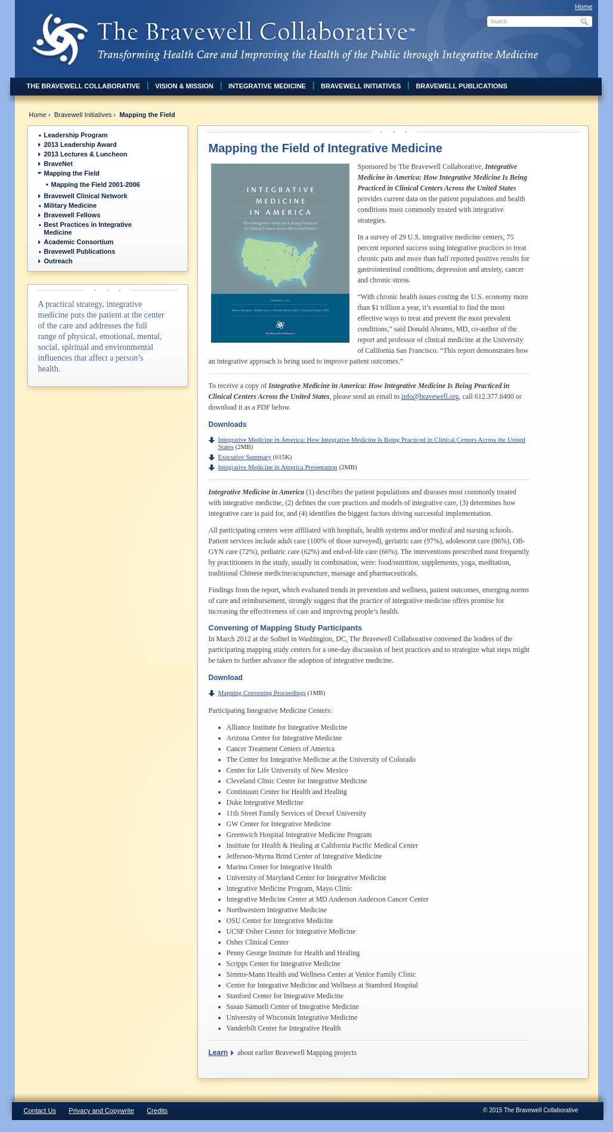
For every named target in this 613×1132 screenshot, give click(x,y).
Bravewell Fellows (72, 215)
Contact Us (40, 1110)
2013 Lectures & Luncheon (86, 154)
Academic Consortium (79, 241)
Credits (157, 1110)
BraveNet (58, 163)
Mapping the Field (72, 173)
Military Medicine (70, 205)
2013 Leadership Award (80, 144)
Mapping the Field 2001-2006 (95, 184)
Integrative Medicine (267, 86)
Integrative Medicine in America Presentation (278, 466)
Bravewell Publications (461, 86)
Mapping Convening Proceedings (262, 692)
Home (583, 6)
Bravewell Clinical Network (86, 195)
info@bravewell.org (430, 396)
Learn (218, 1052)
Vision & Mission (184, 86)
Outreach (58, 260)
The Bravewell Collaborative (84, 86)
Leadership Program (76, 135)
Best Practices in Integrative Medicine (88, 228)
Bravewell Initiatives (361, 86)
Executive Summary (245, 456)
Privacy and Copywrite (101, 1110)
